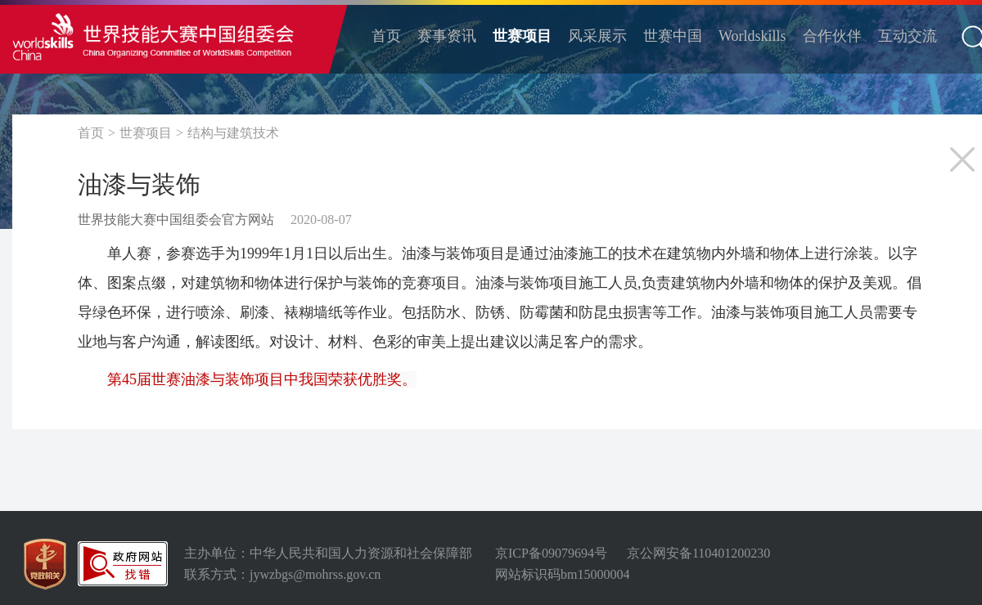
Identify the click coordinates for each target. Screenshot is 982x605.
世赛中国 (672, 36)
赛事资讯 (446, 36)
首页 (386, 36)
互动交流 (907, 36)
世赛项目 (522, 36)
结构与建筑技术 (233, 133)
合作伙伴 (832, 36)
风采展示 (597, 36)
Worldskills (752, 36)
